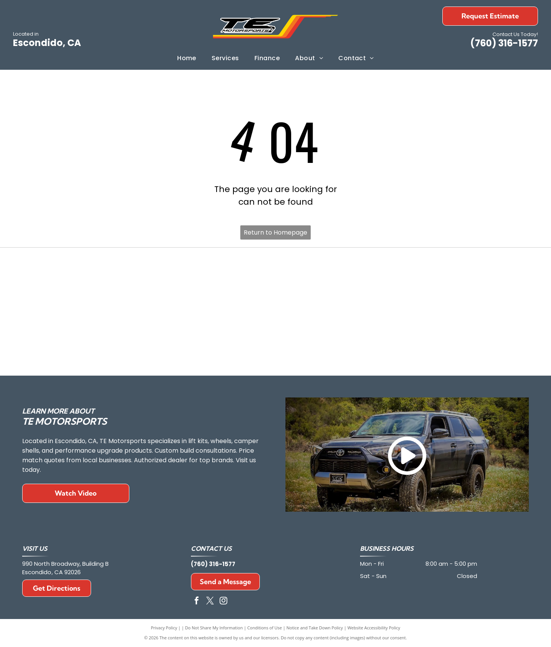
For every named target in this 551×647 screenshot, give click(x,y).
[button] (225, 58)
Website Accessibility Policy (373, 628)
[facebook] (196, 601)
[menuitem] (187, 58)
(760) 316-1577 (504, 43)
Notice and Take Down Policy (315, 628)
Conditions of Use (264, 628)
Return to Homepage (275, 232)
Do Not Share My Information (214, 628)
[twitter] (210, 601)
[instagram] (223, 601)
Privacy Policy (164, 628)
